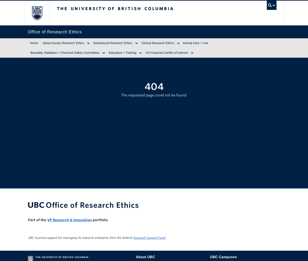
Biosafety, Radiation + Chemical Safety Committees (64, 52)
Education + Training (122, 52)
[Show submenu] (88, 43)
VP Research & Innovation (69, 220)
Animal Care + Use (195, 43)
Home (34, 43)
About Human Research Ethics (63, 43)
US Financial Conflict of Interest (167, 52)
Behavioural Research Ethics (112, 43)
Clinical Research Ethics (157, 43)
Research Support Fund (149, 237)
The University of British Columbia (37, 13)
